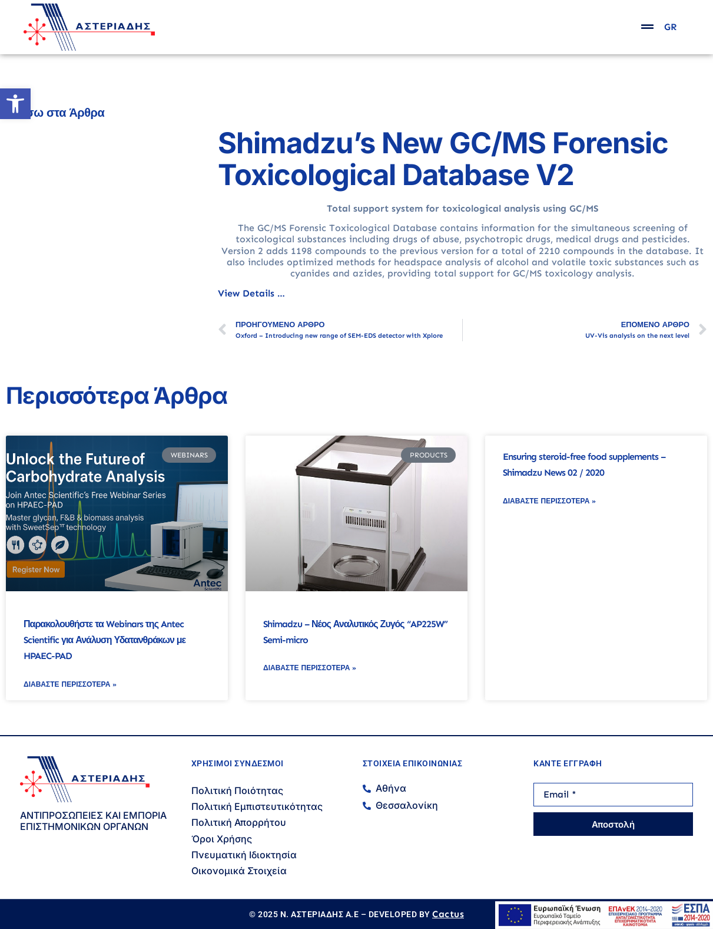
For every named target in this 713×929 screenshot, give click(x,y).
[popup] (647, 27)
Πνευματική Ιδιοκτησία (244, 855)
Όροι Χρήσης (221, 839)
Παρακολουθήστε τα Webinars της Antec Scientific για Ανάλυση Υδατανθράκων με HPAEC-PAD (104, 640)
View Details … (251, 293)
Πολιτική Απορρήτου (238, 822)
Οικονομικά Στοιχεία (239, 871)
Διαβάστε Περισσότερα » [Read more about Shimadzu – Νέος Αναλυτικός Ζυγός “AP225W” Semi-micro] (309, 668)
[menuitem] (670, 27)
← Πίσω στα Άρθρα (52, 113)
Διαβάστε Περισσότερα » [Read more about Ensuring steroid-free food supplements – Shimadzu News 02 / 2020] (549, 501)
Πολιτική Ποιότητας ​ (238, 790)
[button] (15, 103)
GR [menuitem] (670, 27)
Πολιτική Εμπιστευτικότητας (257, 806)
